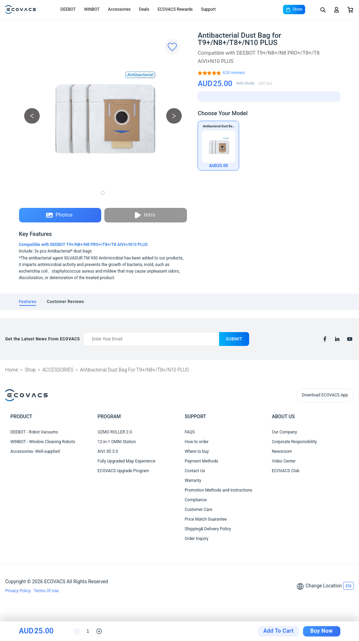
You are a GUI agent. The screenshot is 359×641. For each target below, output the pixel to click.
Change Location (323, 585)
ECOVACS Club (286, 470)
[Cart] (350, 9)
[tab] (28, 302)
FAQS (190, 432)
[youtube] (350, 339)
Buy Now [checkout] (321, 631)
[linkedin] (337, 339)
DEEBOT (68, 9)
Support (208, 9)
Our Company (284, 432)
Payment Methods (201, 461)
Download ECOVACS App (325, 395)
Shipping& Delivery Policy (208, 528)
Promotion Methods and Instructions (219, 490)
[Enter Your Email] (151, 339)
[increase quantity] (99, 631)
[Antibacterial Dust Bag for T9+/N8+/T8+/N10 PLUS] (234, 73)
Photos (59, 215)
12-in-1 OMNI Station (116, 441)
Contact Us (195, 470)
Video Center (284, 461)
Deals (144, 9)
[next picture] (174, 116)
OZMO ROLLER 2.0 (114, 432)
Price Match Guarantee (206, 519)
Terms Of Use (46, 590)
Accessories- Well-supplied (35, 451)
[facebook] (325, 339)
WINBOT (92, 9)
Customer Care (198, 509)
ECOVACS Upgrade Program (123, 470)
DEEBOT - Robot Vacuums (34, 432)
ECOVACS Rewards (175, 9)
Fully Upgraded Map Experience (126, 461)
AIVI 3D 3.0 (107, 451)
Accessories (119, 9)
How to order (197, 441)
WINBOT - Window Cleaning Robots (42, 441)
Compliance (196, 499)
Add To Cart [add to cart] (278, 631)
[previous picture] (32, 116)
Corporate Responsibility (294, 441)
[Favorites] (172, 46)
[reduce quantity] (76, 631)
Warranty (193, 480)
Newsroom (282, 451)
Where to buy (197, 451)
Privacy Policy (18, 590)
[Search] (322, 9)
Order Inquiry (196, 538)
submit (234, 339)
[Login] (336, 9)
